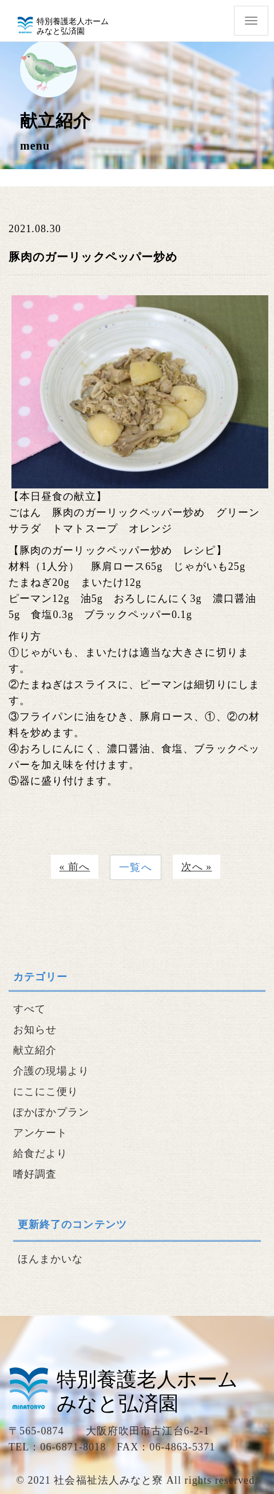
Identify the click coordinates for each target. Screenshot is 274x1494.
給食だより (40, 1153)
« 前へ (74, 867)
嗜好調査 (35, 1174)
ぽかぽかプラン (51, 1112)
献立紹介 (35, 1050)
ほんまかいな (50, 1259)
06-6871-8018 (73, 1447)
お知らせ (35, 1029)
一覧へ (135, 867)
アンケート (40, 1133)
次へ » (196, 867)
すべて (29, 1009)
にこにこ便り (45, 1091)
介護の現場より (51, 1071)
